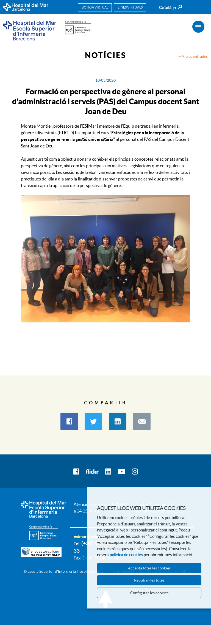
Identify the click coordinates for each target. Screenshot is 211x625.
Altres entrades (195, 56)
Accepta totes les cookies (149, 568)
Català (167, 7)
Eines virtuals (130, 7)
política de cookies (126, 554)
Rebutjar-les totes (149, 580)
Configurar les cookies (149, 593)
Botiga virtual (95, 7)
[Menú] (198, 27)
